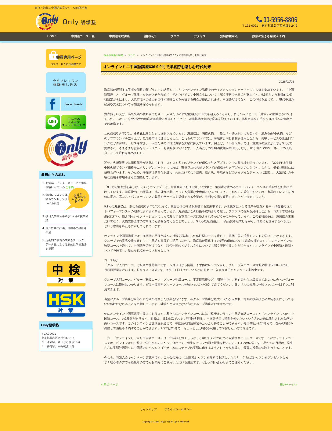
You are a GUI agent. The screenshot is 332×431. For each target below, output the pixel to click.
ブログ (131, 55)
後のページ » (288, 384)
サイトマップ (148, 409)
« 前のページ (109, 384)
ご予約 (69, 187)
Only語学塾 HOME (113, 55)
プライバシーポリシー (178, 409)
